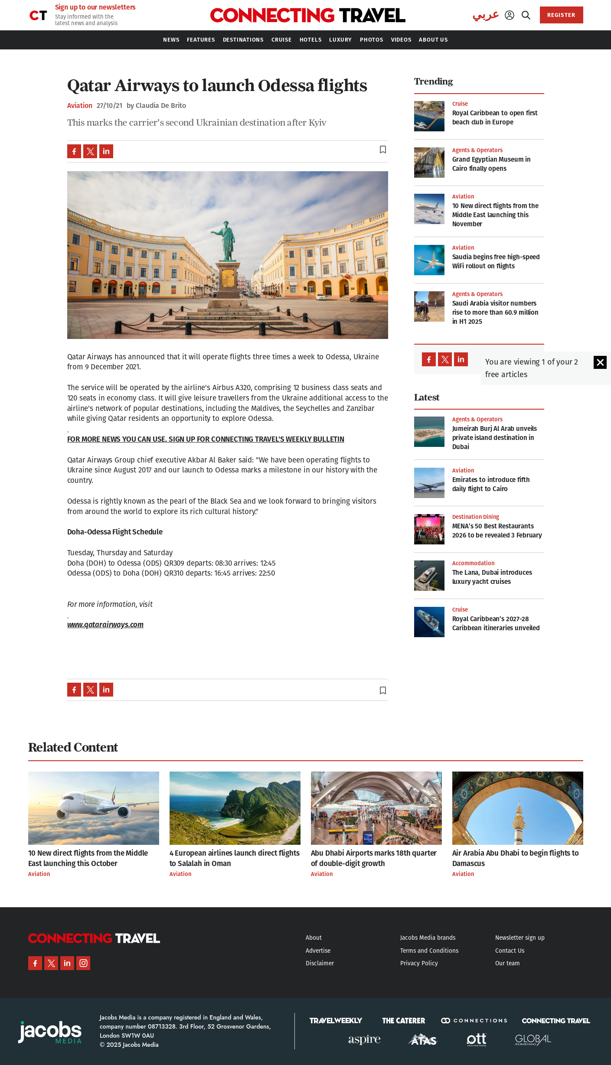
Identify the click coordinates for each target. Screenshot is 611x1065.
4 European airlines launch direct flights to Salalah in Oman (235, 858)
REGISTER (561, 15)
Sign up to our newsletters (95, 7)
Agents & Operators (477, 150)
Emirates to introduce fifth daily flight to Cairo (491, 484)
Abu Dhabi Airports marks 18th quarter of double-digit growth (374, 858)
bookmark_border (383, 149)
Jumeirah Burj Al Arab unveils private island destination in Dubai (494, 438)
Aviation (79, 105)
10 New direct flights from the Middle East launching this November (495, 215)
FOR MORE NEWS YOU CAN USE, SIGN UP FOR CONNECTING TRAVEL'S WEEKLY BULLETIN (205, 439)
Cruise (460, 104)
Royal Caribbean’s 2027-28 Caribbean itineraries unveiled (496, 623)
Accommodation (473, 563)
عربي (485, 14)
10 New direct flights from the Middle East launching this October (88, 858)
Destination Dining (475, 517)
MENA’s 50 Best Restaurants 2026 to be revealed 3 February (497, 530)
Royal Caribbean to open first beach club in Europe (495, 117)
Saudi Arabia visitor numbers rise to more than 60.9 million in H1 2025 (495, 313)
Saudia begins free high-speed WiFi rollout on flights (496, 261)
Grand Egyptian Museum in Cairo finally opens (491, 164)
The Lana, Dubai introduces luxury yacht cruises (492, 577)
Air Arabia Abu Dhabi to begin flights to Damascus (515, 858)
